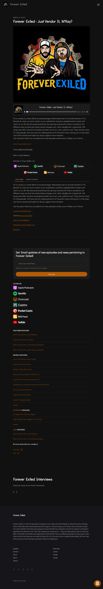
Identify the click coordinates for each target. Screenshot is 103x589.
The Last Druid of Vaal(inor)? (22, 390)
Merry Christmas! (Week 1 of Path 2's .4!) (26, 374)
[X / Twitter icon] (19, 569)
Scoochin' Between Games (22, 400)
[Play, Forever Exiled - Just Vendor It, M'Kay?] (25, 112)
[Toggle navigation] (98, 4)
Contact (55, 551)
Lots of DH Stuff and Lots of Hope (24, 359)
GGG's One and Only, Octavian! (23, 340)
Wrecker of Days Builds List (24, 225)
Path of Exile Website (21, 220)
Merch (15, 558)
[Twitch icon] (27, 569)
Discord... (16, 229)
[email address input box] (51, 263)
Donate (55, 554)
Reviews (15, 551)
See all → (16, 405)
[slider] (51, 112)
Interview (17, 410)
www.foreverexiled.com (22, 144)
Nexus (15, 554)
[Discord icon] (14, 569)
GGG (15, 430)
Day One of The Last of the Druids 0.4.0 (26, 379)
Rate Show (56, 549)
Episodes (15, 549)
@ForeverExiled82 (25, 215)
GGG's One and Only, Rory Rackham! (25, 335)
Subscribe (51, 274)
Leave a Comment (32, 179)
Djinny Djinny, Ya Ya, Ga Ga (22, 364)
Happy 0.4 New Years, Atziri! (22, 369)
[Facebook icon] (23, 569)
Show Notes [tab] (19, 179)
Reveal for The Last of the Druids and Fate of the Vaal (31, 385)
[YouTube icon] (32, 569)
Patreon (15, 561)
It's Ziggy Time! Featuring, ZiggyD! (24, 414)
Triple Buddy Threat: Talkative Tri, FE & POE (27, 419)
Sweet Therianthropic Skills (22, 395)
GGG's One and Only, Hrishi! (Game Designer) (28, 345)
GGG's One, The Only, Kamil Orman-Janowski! (28, 350)
